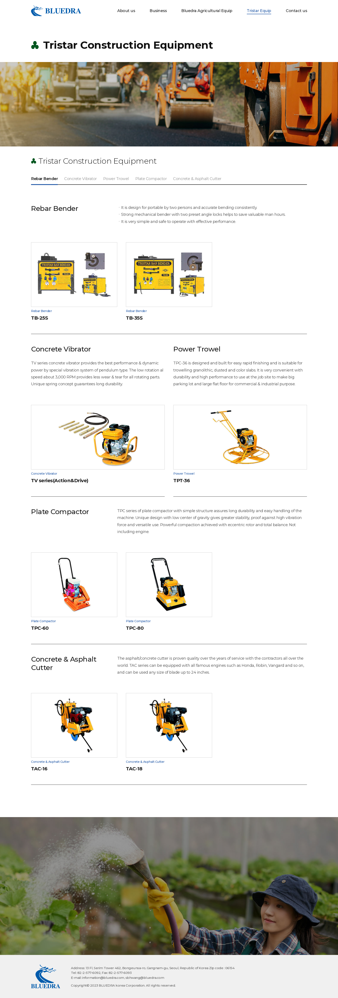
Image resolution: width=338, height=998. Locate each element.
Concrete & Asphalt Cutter (197, 178)
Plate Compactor (151, 178)
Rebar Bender (44, 178)
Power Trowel (116, 178)
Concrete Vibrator (80, 178)
